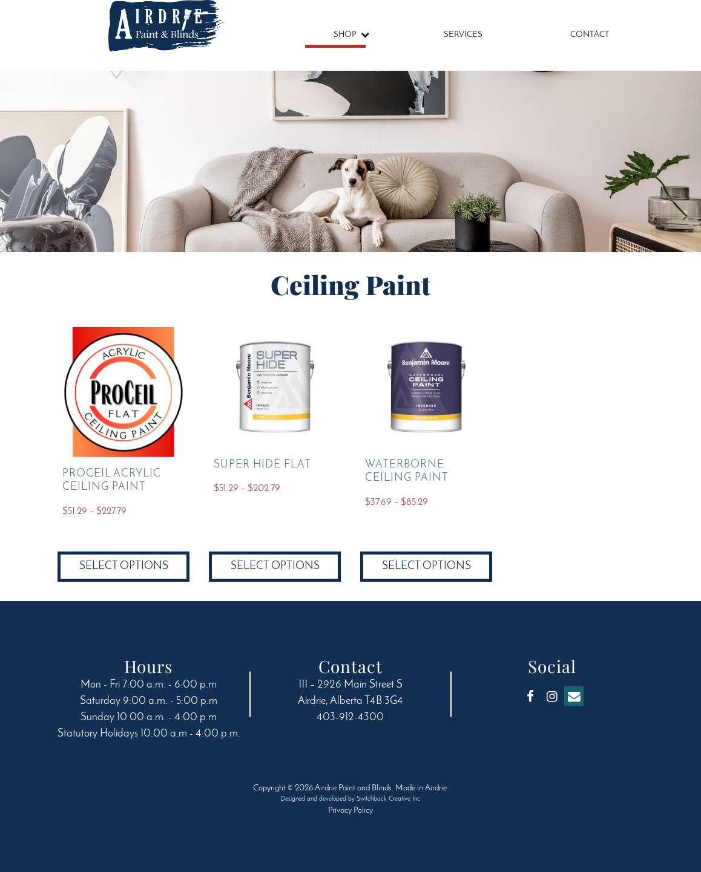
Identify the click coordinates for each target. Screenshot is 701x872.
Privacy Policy (350, 810)
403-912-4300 (350, 717)
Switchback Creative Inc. (389, 799)
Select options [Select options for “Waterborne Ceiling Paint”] (426, 566)
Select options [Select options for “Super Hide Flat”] (275, 566)
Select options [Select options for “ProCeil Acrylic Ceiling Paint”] (123, 566)
